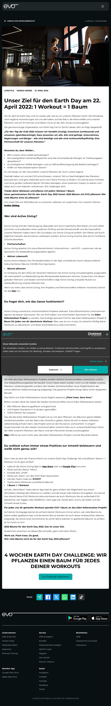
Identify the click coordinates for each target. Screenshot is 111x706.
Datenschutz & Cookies (86, 641)
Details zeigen (96, 361)
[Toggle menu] (102, 6)
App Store (47, 466)
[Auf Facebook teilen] (48, 597)
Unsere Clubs (8, 641)
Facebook (43, 685)
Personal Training (10, 653)
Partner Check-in (46, 662)
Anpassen (55, 369)
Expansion (6, 649)
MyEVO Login (45, 649)
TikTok (42, 689)
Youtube (43, 681)
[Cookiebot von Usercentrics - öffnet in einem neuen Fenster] (89, 334)
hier (14, 291)
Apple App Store (9, 677)
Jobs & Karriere (9, 637)
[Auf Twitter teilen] (56, 597)
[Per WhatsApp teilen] (65, 597)
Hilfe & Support (46, 637)
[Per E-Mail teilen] (39, 597)
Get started (44, 657)
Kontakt (42, 641)
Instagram (43, 672)
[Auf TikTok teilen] (81, 597)
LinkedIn (43, 677)
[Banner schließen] (107, 334)
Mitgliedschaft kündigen (50, 645)
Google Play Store (10, 672)
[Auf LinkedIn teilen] (73, 597)
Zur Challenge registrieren (55, 576)
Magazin (43, 653)
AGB (78, 637)
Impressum (81, 645)
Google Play (69, 466)
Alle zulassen (90, 369)
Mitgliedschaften (9, 645)
